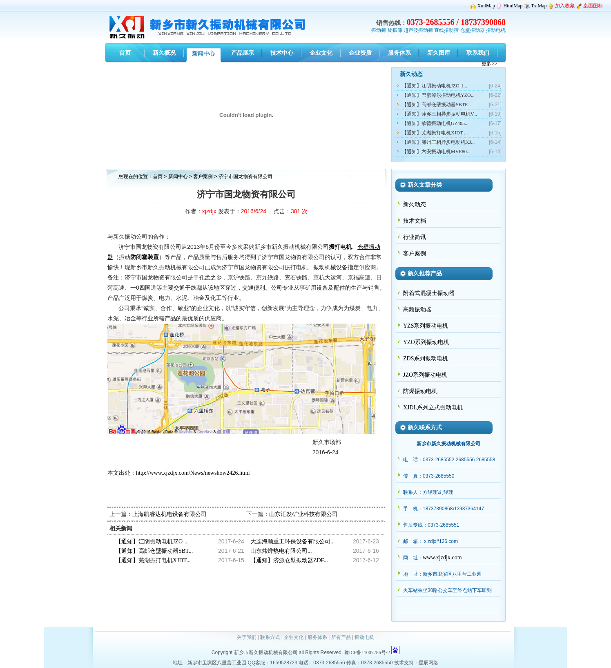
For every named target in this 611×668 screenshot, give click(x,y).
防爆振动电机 (420, 391)
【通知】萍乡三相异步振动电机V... (439, 114)
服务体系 (317, 637)
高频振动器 (417, 309)
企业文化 (293, 637)
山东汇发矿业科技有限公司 (303, 514)
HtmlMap (513, 6)
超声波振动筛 (418, 30)
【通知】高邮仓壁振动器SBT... (154, 551)
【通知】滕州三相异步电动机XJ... (438, 142)
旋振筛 (395, 30)
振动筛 (378, 30)
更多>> (489, 64)
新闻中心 (178, 176)
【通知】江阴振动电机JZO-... (152, 541)
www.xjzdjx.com (442, 557)
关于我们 (246, 637)
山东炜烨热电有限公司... (281, 551)
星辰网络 (428, 663)
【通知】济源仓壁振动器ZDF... (289, 560)
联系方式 (270, 637)
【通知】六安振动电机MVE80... (436, 151)
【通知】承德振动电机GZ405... (435, 123)
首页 (158, 176)
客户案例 (203, 176)
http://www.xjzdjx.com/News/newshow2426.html (193, 473)
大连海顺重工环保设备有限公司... (292, 541)
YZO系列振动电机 (426, 342)
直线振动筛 (446, 30)
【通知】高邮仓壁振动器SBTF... (436, 104)
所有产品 (341, 637)
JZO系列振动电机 (425, 375)
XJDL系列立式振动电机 (433, 407)
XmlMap (486, 6)
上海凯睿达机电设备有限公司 (169, 514)
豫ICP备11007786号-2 (367, 652)
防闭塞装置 (144, 257)
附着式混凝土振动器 (429, 293)
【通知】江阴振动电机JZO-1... (434, 86)
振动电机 (496, 30)
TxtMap (539, 6)
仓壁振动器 (472, 30)
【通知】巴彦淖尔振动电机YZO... (438, 95)
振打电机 (340, 247)
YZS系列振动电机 (425, 326)
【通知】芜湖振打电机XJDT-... (435, 133)
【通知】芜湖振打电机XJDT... (153, 560)
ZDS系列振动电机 (425, 358)
